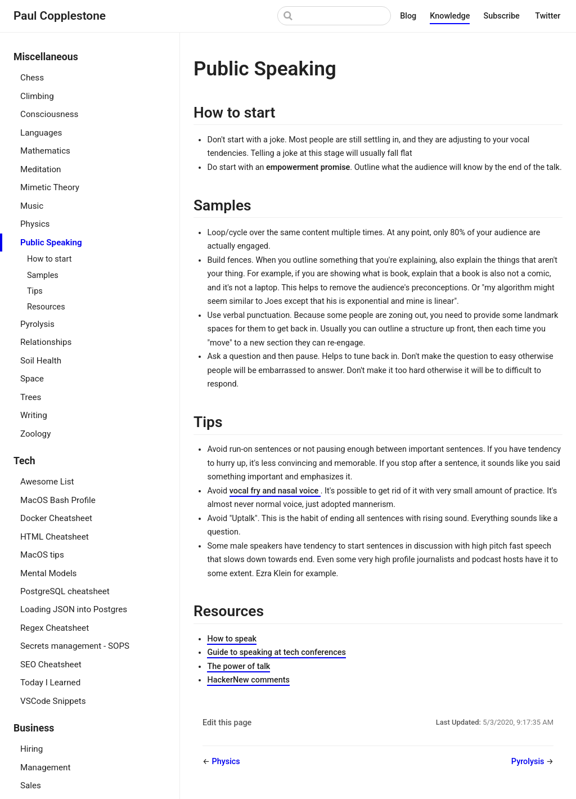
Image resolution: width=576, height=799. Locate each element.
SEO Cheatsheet (51, 664)
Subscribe (502, 17)
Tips (35, 291)
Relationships (45, 342)
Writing (33, 415)
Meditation (40, 169)
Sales (30, 785)
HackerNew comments (248, 680)
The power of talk (238, 666)
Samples (42, 275)
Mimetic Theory (49, 187)
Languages (41, 133)
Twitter (548, 17)
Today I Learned (50, 682)
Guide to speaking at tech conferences (276, 652)
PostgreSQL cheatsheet (65, 591)
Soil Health (40, 361)
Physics (35, 224)
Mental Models (48, 573)
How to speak (231, 639)
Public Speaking (51, 242)
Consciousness (49, 114)
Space (32, 379)
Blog (408, 16)
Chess (32, 78)
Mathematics (45, 151)
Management (45, 767)
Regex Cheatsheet (54, 628)
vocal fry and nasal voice (275, 491)
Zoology (35, 434)
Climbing (37, 96)
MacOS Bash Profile (58, 500)
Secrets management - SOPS (74, 646)
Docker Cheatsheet (56, 518)
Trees (30, 397)
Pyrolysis (37, 324)
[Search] (334, 15)
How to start (49, 259)
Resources (46, 307)
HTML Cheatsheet (54, 537)
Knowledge (450, 16)
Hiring (31, 749)
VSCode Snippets (53, 701)
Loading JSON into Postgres (73, 609)
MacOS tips (42, 555)
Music (31, 206)
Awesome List (47, 482)
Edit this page (226, 723)
